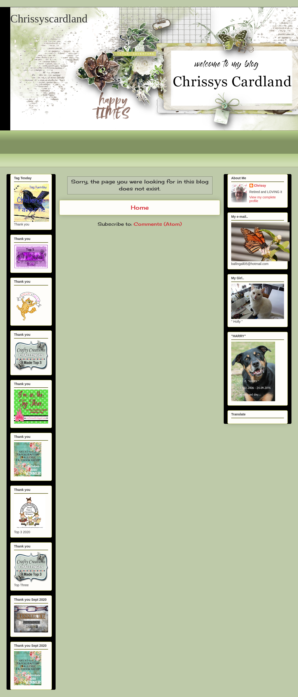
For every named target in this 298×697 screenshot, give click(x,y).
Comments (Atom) (158, 224)
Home (140, 207)
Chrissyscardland (49, 18)
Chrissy (260, 185)
